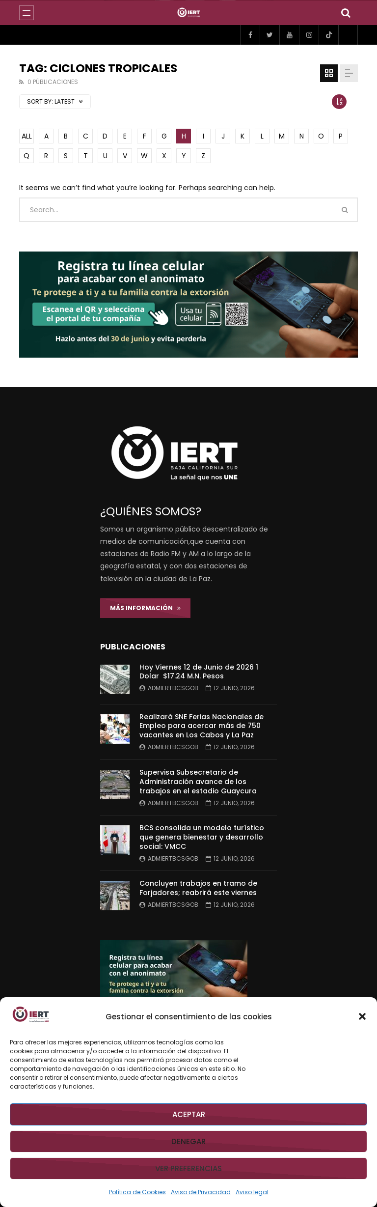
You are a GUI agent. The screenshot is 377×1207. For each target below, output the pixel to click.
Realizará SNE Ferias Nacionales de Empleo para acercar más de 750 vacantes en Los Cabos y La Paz (201, 726)
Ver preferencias (188, 1168)
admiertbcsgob (173, 688)
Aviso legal (252, 1192)
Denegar (188, 1141)
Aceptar (188, 1114)
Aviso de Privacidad (201, 1192)
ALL (27, 136)
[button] (362, 1016)
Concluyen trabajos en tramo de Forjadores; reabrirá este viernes (198, 888)
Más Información (145, 608)
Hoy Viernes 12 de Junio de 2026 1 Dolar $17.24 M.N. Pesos (198, 671)
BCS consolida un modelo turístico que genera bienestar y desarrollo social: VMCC (201, 837)
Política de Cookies (137, 1192)
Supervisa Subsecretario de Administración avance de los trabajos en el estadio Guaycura (198, 781)
